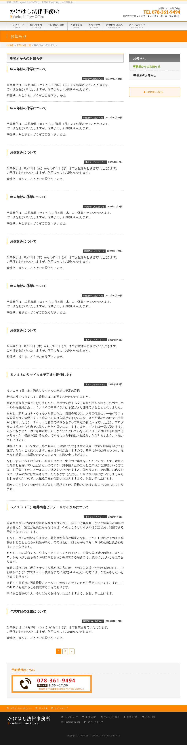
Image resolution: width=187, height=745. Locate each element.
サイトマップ (61, 708)
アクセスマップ (95, 722)
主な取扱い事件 (111, 717)
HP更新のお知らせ (144, 75)
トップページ (71, 717)
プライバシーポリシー (21, 708)
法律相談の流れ (72, 722)
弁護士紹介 (132, 717)
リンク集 (43, 708)
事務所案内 (90, 717)
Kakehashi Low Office (89, 735)
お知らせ (139, 58)
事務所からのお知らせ (93, 79)
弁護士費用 (150, 717)
